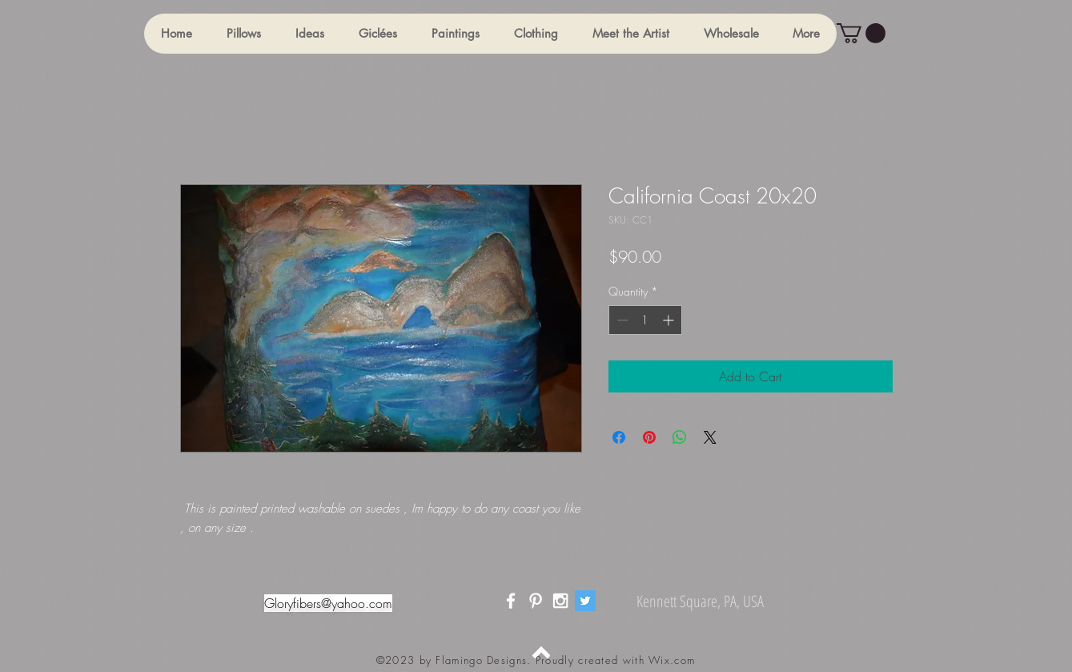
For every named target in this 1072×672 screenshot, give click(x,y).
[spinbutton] (645, 320)
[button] (243, 34)
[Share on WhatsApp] (679, 437)
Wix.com (671, 660)
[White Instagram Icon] (560, 600)
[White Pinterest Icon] (535, 600)
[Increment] (670, 320)
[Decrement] (621, 320)
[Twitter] (585, 600)
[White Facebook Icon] (510, 600)
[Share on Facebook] (618, 437)
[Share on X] (710, 437)
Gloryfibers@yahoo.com (328, 603)
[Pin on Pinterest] (649, 437)
